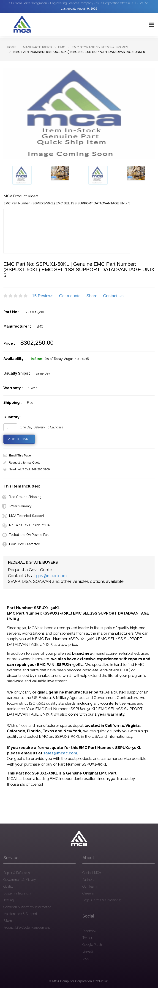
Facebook (89, 931)
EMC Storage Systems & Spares (100, 47)
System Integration (17, 893)
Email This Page (17, 455)
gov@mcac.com (51, 575)
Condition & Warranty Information (27, 907)
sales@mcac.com (60, 753)
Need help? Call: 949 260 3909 (26, 469)
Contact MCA (91, 873)
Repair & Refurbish (16, 873)
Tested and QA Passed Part (25, 535)
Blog (85, 958)
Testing (8, 900)
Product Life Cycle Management (26, 927)
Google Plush (92, 944)
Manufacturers (37, 47)
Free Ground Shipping (21, 497)
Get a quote (70, 296)
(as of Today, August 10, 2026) (67, 359)
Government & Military (19, 879)
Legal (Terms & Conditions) (101, 900)
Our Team (89, 886)
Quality (8, 886)
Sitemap (9, 921)
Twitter (87, 938)
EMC (61, 47)
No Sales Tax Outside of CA (26, 525)
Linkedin (88, 951)
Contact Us (113, 296)
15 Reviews (42, 296)
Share (91, 296)
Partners (88, 879)
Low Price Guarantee (21, 544)
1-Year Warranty (17, 506)
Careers (88, 893)
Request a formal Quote (21, 462)
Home (11, 47)
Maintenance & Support (20, 914)
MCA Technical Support (23, 516)
